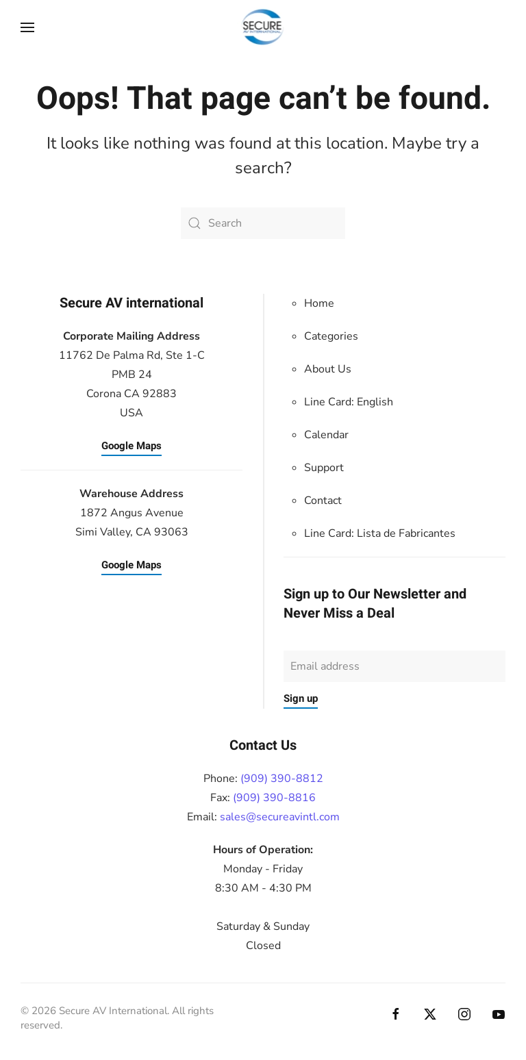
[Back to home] (263, 27)
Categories (331, 336)
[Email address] (394, 666)
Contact (323, 500)
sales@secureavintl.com (280, 816)
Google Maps (131, 445)
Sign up (301, 698)
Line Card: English (348, 401)
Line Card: (379, 533)
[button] (27, 27)
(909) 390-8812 (281, 778)
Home (319, 303)
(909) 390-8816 (274, 797)
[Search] (263, 223)
